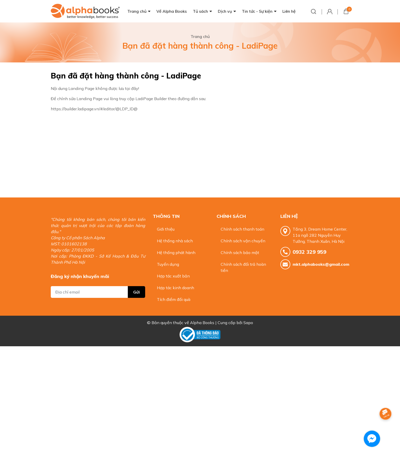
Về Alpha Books (171, 11)
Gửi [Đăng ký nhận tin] (136, 292)
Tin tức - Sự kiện (257, 11)
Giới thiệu (165, 229)
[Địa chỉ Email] (98, 292)
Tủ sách (200, 11)
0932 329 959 (309, 252)
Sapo (248, 322)
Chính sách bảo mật (240, 252)
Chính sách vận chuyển (243, 240)
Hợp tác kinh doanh (175, 287)
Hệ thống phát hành (176, 252)
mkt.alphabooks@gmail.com (321, 264)
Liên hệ (289, 11)
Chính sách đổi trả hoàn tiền (243, 267)
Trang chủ (136, 11)
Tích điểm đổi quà (173, 299)
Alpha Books (202, 322)
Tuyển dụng (168, 264)
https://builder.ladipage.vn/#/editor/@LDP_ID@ (94, 108)
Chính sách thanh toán (242, 229)
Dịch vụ (225, 11)
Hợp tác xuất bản (173, 275)
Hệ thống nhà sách (175, 240)
